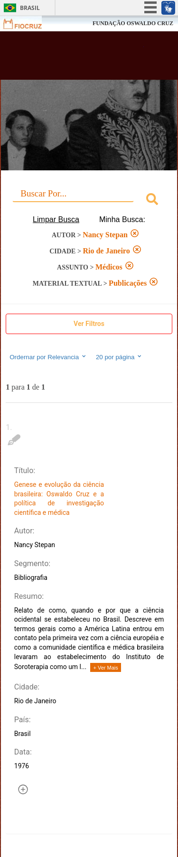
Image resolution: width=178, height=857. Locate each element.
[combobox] (89, 200)
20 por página (119, 357)
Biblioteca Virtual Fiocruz (76, 58)
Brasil (30, 8)
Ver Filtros (89, 323)
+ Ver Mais (105, 668)
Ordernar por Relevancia (48, 357)
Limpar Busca (56, 219)
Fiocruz (28, 23)
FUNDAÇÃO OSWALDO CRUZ (133, 23)
